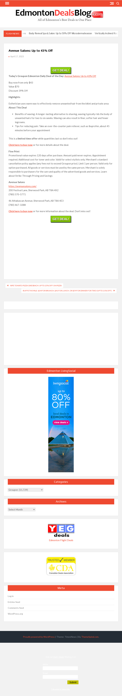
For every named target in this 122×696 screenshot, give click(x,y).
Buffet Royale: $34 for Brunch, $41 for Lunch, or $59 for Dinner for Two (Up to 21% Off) (67, 290)
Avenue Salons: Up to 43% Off (80, 76)
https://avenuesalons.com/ (23, 186)
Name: (45, 664)
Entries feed (14, 602)
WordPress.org (15, 613)
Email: (45, 673)
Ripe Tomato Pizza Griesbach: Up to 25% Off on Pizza (36, 285)
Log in (11, 596)
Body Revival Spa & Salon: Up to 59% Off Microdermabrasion (62, 33)
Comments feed (16, 607)
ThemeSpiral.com (89, 636)
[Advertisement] (61, 247)
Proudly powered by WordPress (39, 636)
